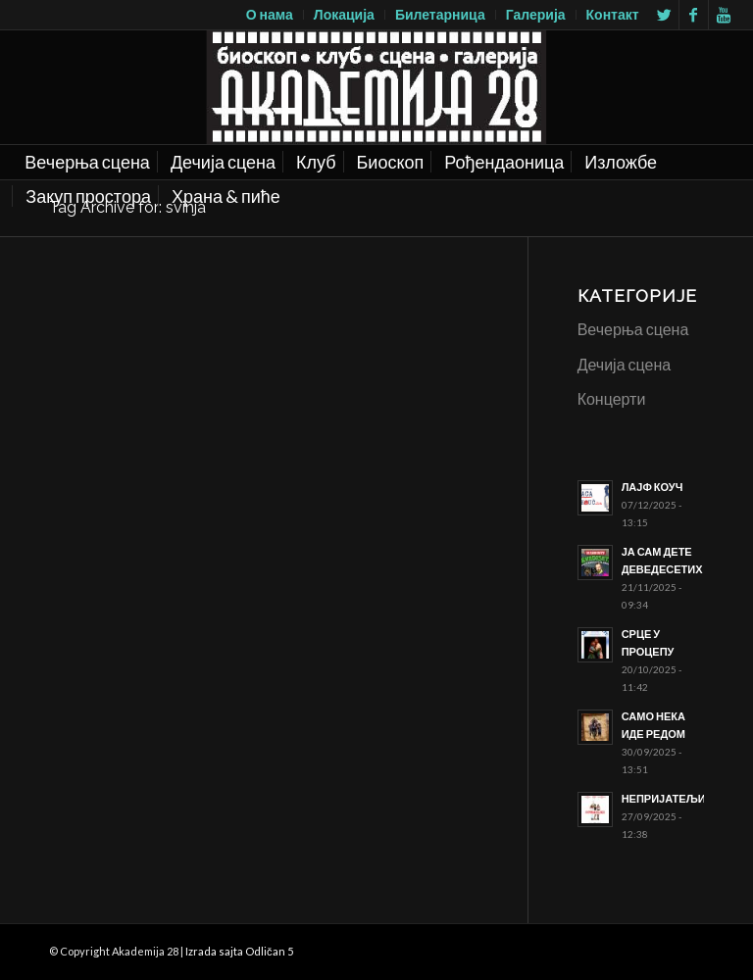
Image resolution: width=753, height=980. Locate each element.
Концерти (611, 398)
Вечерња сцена (633, 328)
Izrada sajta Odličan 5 (239, 951)
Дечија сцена (624, 364)
